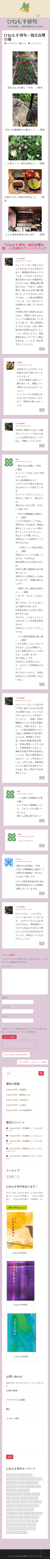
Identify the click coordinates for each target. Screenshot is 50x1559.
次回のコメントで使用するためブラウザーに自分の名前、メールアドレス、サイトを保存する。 (24, 1030)
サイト (5, 1016)
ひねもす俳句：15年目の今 (17, 1100)
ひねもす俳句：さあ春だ (16, 1105)
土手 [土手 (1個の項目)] (8, 1509)
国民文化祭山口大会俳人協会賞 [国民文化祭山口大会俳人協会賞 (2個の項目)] (27, 1506)
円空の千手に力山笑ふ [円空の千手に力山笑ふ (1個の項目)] (29, 1498)
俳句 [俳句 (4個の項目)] (8, 1498)
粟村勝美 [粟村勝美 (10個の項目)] (32, 1525)
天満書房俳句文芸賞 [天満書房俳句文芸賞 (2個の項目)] (25, 1509)
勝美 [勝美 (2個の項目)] (30, 1502)
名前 (5, 997)
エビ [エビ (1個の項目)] (38, 1486)
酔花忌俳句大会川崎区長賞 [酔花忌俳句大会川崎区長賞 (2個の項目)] (16, 1532)
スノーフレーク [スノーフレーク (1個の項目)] (23, 1490)
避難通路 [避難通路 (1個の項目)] (32, 1529)
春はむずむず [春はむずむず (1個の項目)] (12, 1513)
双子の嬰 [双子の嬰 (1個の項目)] (10, 1506)
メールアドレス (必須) (25, 1401)
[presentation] (19, 1044)
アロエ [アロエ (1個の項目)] (21, 1486)
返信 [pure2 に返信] (42, 410)
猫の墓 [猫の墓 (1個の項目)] (9, 1521)
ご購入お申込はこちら (16, 1207)
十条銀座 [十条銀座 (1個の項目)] (37, 1502)
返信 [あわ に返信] (42, 684)
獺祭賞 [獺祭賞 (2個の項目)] (22, 1521)
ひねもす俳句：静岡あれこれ (18, 1094)
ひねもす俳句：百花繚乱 (16, 1089)
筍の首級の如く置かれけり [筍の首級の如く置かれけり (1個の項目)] (16, 1525)
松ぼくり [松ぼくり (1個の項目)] (10, 1517)
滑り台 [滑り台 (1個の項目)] (27, 1517)
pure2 (23, 43)
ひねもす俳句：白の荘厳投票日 (19, 1110)
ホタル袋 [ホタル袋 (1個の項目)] (36, 1494)
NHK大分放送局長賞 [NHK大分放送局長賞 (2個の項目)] (24, 1475)
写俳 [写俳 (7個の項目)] (8, 1502)
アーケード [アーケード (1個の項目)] (30, 1486)
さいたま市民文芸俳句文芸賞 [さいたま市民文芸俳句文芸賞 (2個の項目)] (31, 1479)
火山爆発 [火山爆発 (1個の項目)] (35, 1517)
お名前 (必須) (25, 1392)
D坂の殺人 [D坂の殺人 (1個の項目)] (11, 1475)
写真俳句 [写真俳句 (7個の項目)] (16, 1502)
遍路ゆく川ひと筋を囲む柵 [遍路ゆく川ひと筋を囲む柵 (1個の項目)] (16, 1529)
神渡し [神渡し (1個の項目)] (35, 1521)
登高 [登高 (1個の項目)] (28, 1521)
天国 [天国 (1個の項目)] (14, 1509)
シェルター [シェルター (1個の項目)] (11, 1490)
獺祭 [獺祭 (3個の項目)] (15, 1521)
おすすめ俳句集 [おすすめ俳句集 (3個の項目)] (12, 1479)
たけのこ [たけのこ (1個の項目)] (20, 1482)
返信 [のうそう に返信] (42, 893)
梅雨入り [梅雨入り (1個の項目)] (19, 1517)
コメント (7, 966)
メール (6, 1007)
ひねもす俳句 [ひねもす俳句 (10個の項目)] (12, 1486)
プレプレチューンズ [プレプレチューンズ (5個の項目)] (14, 1494)
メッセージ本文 (25, 1420)
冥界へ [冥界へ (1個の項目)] (23, 1502)
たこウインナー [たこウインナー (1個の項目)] (31, 1482)
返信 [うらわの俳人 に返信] (42, 349)
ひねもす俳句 (36, 43)
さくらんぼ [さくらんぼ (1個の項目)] (11, 1482)
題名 (25, 1411)
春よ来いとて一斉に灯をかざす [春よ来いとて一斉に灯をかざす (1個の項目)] (30, 1513)
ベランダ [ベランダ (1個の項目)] (27, 1494)
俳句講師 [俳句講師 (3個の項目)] (16, 1498)
